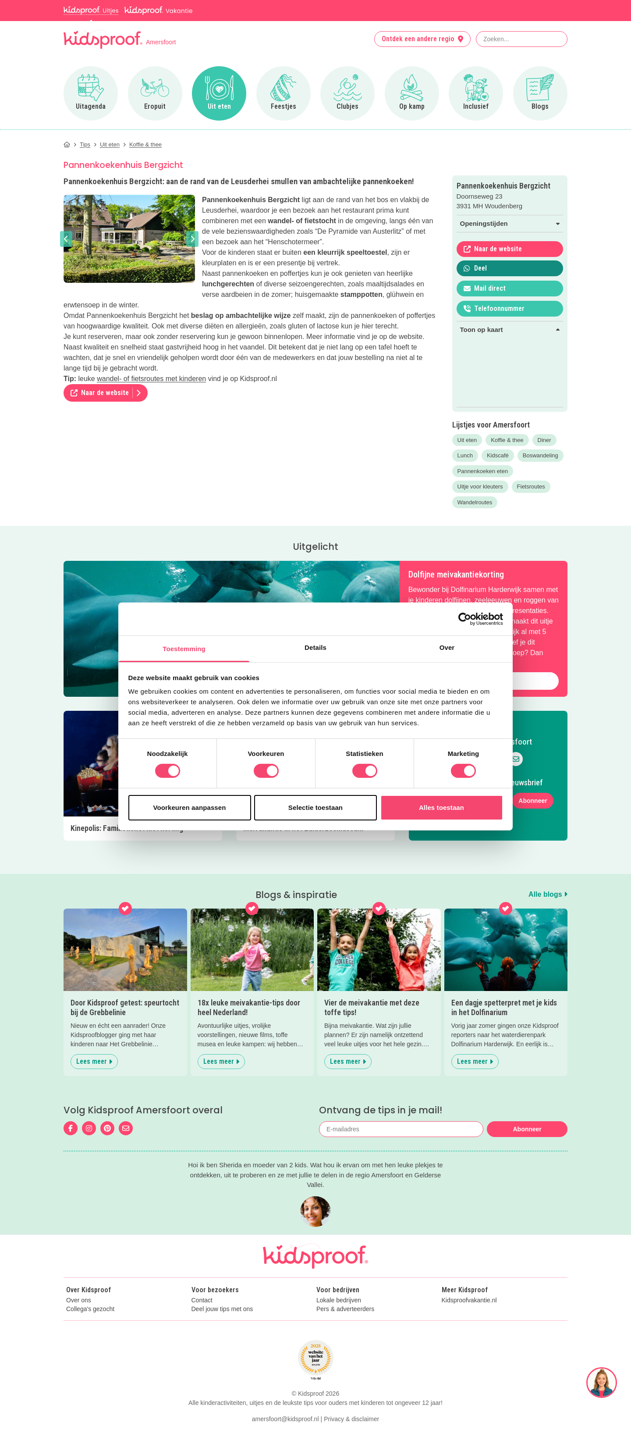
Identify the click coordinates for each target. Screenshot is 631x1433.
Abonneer (532, 800)
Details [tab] (315, 647)
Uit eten (467, 440)
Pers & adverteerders (345, 1309)
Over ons (78, 1300)
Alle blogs (547, 894)
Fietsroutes (531, 486)
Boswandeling (540, 455)
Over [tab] (447, 647)
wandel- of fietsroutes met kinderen (151, 378)
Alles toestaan (441, 807)
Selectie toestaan (315, 807)
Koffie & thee (507, 440)
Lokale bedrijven (338, 1300)
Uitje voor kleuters (480, 486)
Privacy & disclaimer (351, 1418)
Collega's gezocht (90, 1309)
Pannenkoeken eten (482, 471)
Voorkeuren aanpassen (189, 807)
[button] (66, 239)
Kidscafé (498, 455)
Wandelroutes (475, 502)
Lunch (465, 455)
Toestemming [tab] (184, 648)
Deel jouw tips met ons (222, 1309)
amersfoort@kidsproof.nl (285, 1418)
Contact (202, 1300)
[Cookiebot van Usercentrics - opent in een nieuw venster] (464, 618)
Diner (544, 440)
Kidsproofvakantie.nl (469, 1300)
